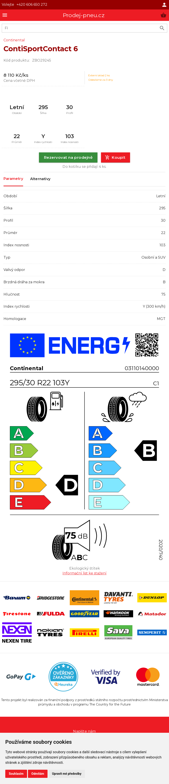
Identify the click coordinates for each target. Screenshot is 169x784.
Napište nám (84, 731)
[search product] (162, 28)
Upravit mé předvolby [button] (66, 773)
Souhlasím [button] (16, 773)
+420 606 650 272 (32, 4)
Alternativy (40, 179)
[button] (163, 15)
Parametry (13, 179)
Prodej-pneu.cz (84, 15)
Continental (14, 40)
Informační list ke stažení (84, 573)
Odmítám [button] (37, 773)
